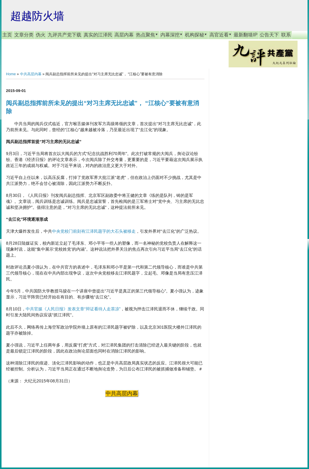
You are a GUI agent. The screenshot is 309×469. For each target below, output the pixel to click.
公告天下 (269, 34)
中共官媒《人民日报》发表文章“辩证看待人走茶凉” (73, 308)
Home (11, 74)
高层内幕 (124, 34)
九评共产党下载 (64, 34)
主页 (7, 34)
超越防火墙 (37, 16)
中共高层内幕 (31, 74)
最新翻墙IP (245, 34)
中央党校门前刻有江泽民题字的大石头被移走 (94, 231)
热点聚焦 (147, 34)
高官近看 (220, 34)
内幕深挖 (171, 34)
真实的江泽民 (98, 34)
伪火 (40, 34)
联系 (286, 34)
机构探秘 (196, 34)
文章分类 (23, 34)
